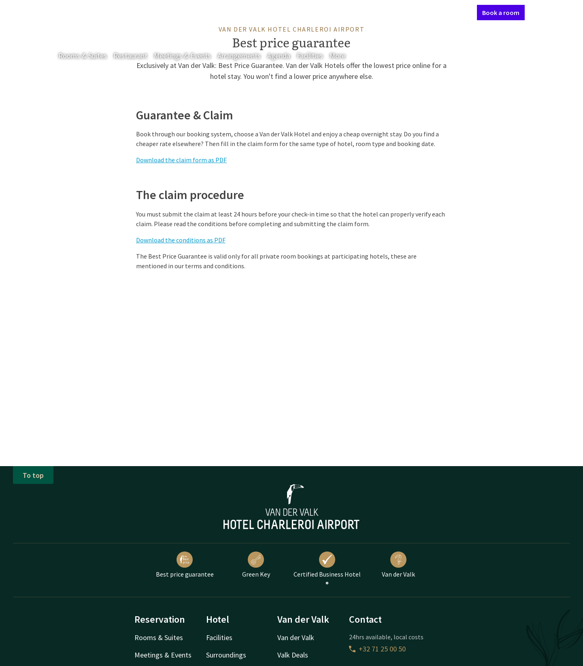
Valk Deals (292, 655)
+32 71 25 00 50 (377, 648)
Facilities (310, 55)
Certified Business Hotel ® (327, 569)
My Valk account (424, 12)
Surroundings (226, 655)
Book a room (500, 12)
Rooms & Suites (82, 55)
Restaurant (130, 55)
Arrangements (239, 55)
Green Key (256, 564)
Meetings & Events (182, 55)
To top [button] (33, 475)
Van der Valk (398, 564)
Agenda (278, 55)
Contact (384, 12)
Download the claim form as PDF (181, 160)
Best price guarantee (185, 564)
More (343, 55)
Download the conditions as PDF (181, 240)
